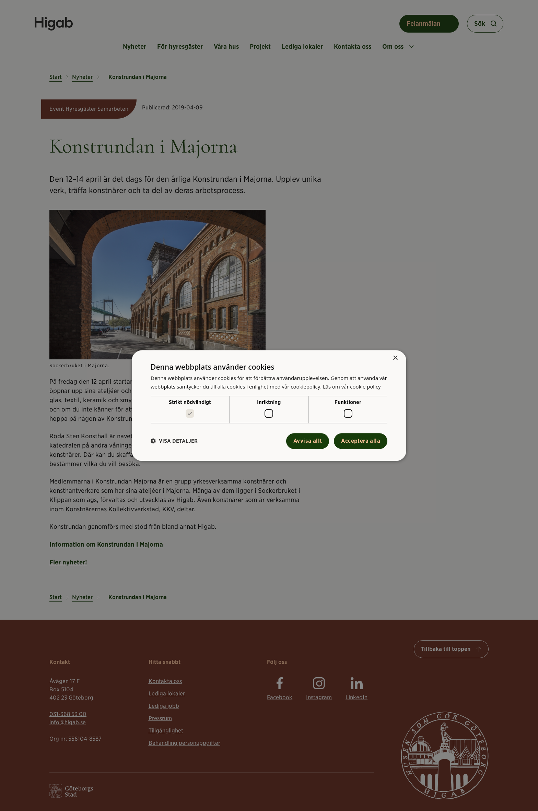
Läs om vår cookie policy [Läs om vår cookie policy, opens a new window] (352, 386)
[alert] (269, 405)
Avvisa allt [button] (307, 441)
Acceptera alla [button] (360, 441)
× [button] (395, 358)
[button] (174, 441)
